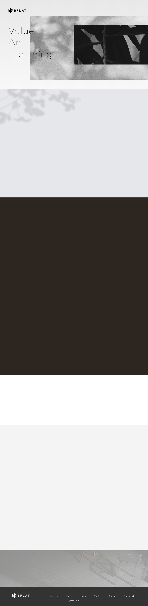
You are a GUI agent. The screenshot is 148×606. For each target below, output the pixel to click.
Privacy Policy (130, 596)
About (83, 596)
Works (97, 596)
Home (69, 596)
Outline (111, 596)
